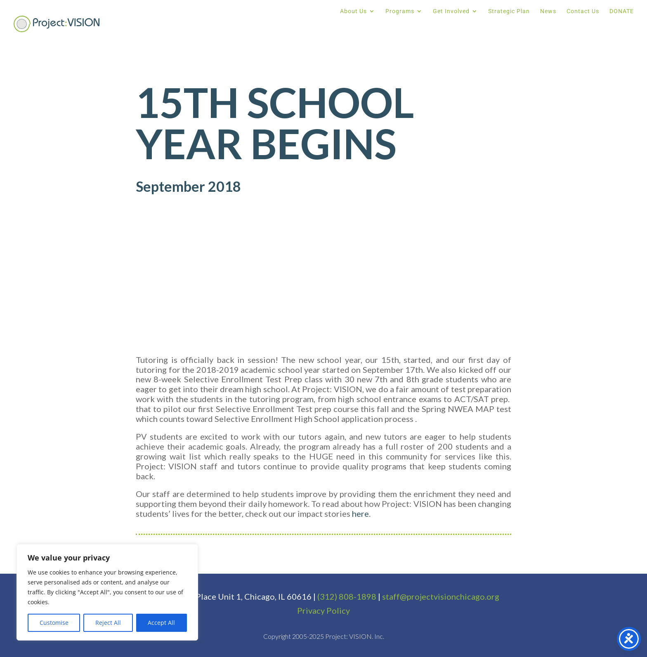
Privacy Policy (323, 610)
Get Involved (451, 11)
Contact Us (583, 11)
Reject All (108, 622)
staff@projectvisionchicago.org (440, 596)
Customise (54, 622)
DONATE (621, 11)
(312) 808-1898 (346, 596)
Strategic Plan (509, 11)
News (548, 11)
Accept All (161, 622)
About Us (353, 11)
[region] (107, 592)
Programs (399, 11)
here (360, 513)
